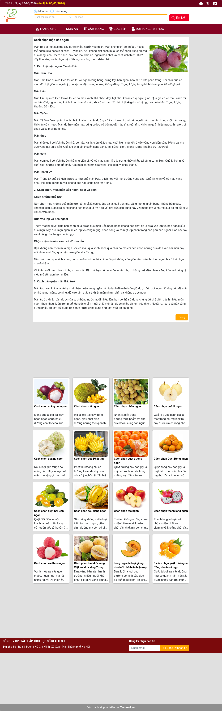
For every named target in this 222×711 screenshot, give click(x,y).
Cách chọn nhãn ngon (127, 406)
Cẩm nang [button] (94, 29)
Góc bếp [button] (117, 29)
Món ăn (43, 11)
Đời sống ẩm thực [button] (148, 29)
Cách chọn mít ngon (86, 406)
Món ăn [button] (70, 29)
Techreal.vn (127, 707)
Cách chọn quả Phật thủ (89, 458)
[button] (201, 3)
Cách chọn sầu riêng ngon (90, 511)
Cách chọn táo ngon (126, 511)
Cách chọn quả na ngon (48, 458)
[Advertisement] (111, 349)
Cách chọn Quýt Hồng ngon (171, 458)
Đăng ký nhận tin (175, 648)
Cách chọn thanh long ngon (171, 511)
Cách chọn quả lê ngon (168, 406)
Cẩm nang (61, 11)
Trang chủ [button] (45, 29)
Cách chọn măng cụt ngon (50, 406)
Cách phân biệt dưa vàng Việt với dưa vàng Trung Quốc (89, 567)
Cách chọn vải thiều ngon (50, 563)
